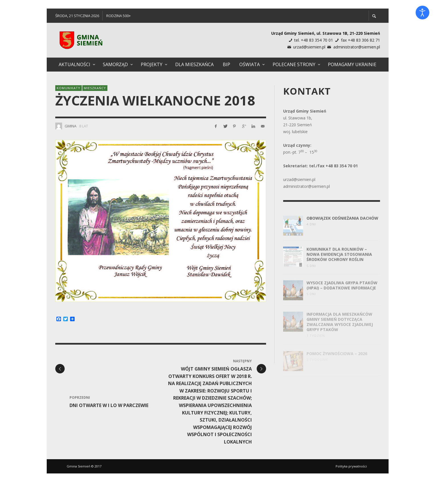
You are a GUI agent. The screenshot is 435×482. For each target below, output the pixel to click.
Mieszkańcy (95, 88)
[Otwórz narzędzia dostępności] (422, 12)
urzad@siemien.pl (309, 47)
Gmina (70, 126)
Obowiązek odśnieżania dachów (342, 223)
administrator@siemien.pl (356, 47)
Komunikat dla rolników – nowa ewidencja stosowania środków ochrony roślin (339, 261)
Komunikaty (68, 88)
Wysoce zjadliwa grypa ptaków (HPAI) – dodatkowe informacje (342, 291)
